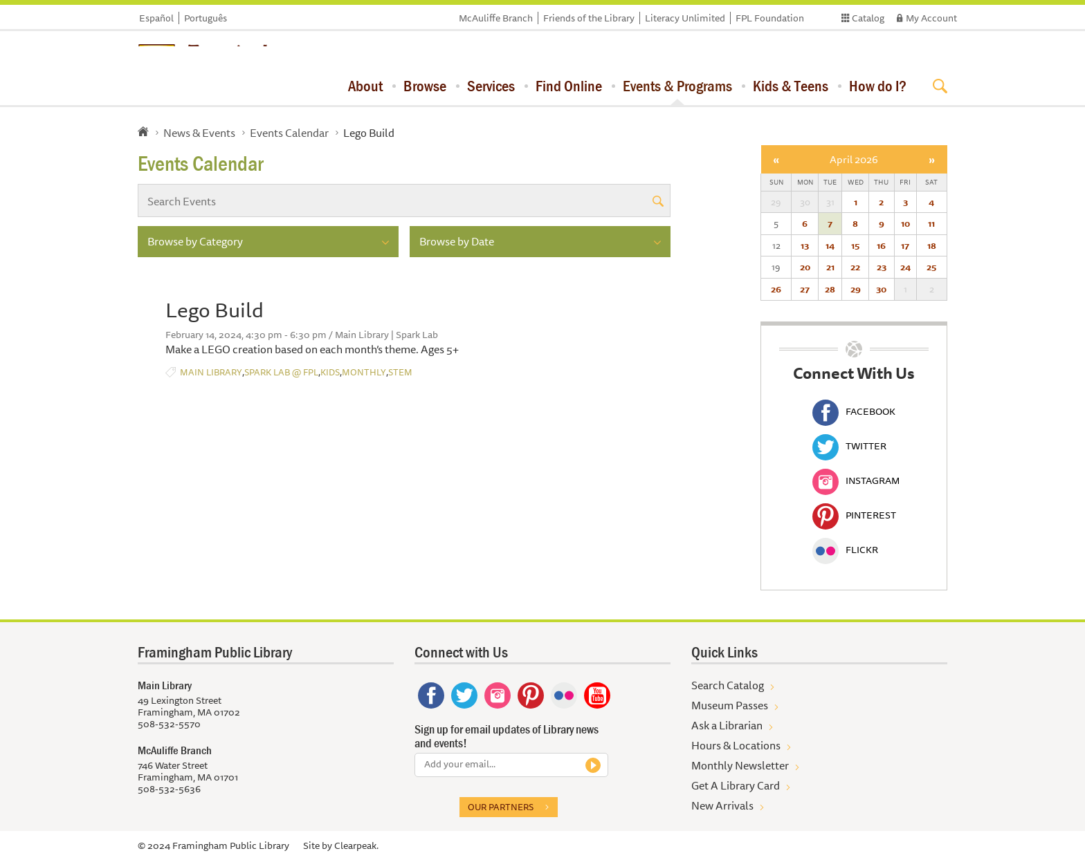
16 (881, 245)
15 (855, 245)
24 (905, 267)
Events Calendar (289, 133)
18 (931, 245)
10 (905, 223)
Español (156, 18)
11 (931, 223)
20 (805, 267)
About (365, 85)
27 (805, 289)
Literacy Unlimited (685, 18)
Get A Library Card (735, 785)
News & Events (199, 133)
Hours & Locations (736, 745)
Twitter (849, 446)
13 (805, 245)
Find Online (569, 85)
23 (881, 267)
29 (855, 289)
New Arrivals (722, 805)
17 (905, 245)
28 (830, 289)
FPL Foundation (770, 18)
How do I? (877, 85)
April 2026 (854, 159)
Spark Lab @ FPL (281, 372)
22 (855, 267)
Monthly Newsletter (740, 765)
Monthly (364, 372)
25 (931, 267)
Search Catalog (727, 685)
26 (776, 289)
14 (830, 245)
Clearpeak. (356, 845)
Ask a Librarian (727, 725)
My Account (931, 18)
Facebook (853, 411)
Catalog (868, 18)
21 (830, 267)
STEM (400, 372)
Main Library (211, 372)
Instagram (856, 480)
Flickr (845, 549)
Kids (330, 372)
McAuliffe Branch (496, 18)
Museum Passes (729, 705)
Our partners (501, 807)
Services (491, 85)
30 (881, 289)
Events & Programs (677, 85)
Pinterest (854, 515)
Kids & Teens (790, 85)
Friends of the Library (589, 18)
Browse (424, 85)
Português (205, 18)
